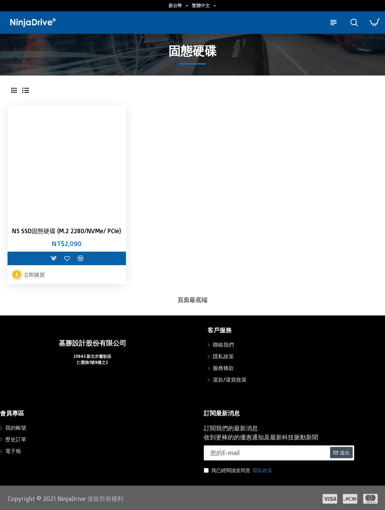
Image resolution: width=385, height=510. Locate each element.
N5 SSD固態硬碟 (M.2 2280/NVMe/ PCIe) (66, 231)
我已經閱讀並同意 (238, 469)
